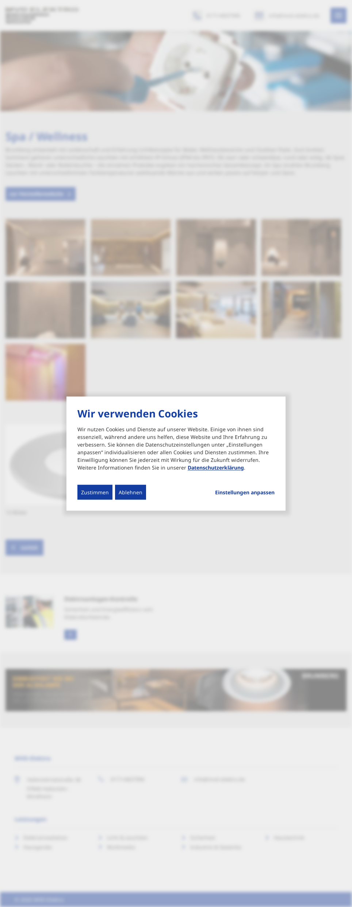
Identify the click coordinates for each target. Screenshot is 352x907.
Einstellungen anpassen (245, 492)
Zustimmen (95, 491)
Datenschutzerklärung (216, 467)
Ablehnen (130, 491)
